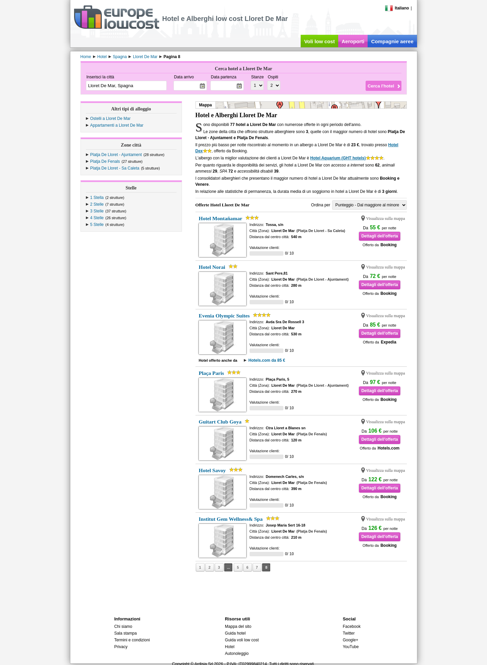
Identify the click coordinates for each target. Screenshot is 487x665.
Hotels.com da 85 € (266, 360)
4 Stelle (97, 217)
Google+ (350, 640)
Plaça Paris (211, 373)
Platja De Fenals (105, 161)
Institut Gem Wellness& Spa (231, 519)
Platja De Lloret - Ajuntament (116, 154)
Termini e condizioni (132, 640)
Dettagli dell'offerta (379, 236)
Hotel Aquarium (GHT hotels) (338, 158)
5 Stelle (97, 224)
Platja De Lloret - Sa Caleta (114, 168)
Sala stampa (125, 633)
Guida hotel (235, 633)
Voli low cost (319, 41)
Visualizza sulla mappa (385, 218)
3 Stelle (97, 211)
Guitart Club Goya (220, 422)
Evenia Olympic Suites (224, 315)
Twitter (348, 633)
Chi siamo (123, 626)
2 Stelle (97, 204)
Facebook (352, 626)
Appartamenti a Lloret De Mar (116, 125)
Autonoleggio (237, 653)
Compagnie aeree (392, 41)
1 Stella (97, 197)
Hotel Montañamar (220, 218)
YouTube (350, 646)
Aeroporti (353, 41)
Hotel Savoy (212, 470)
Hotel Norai (212, 267)
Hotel (229, 646)
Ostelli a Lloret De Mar (110, 118)
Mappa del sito (238, 626)
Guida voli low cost (242, 640)
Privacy (120, 646)
